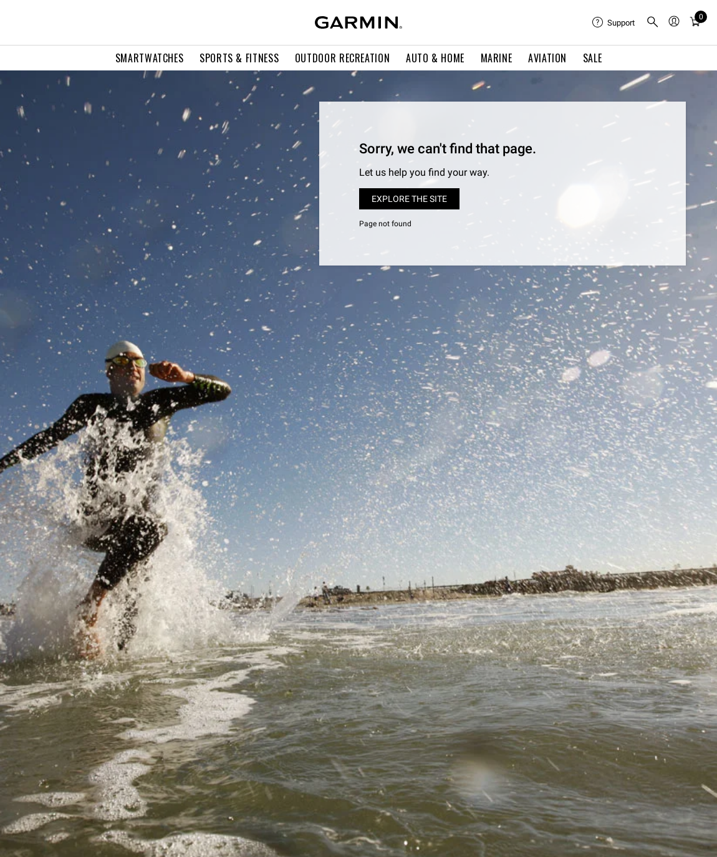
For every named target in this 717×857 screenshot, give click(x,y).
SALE (592, 57)
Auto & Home (435, 57)
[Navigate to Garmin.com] (358, 22)
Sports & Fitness (239, 57)
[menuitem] (614, 22)
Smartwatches (149, 57)
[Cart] (695, 22)
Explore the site (409, 199)
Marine (496, 57)
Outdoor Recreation (342, 57)
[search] (652, 22)
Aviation (547, 57)
